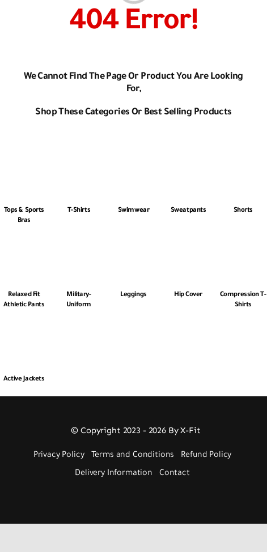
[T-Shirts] (79, 161)
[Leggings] (133, 246)
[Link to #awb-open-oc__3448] (252, 21)
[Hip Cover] (188, 246)
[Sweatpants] (188, 161)
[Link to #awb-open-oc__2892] (30, 21)
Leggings (133, 295)
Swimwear (133, 211)
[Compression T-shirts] (243, 246)
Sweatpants (188, 211)
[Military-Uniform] (79, 246)
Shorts (243, 211)
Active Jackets (24, 379)
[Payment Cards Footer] (136, 497)
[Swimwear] (133, 161)
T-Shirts (78, 211)
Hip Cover (188, 295)
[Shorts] (243, 161)
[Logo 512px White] (132, 7)
